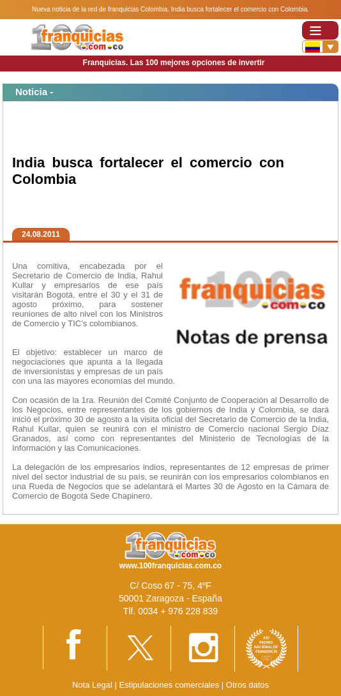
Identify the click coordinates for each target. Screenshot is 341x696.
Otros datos (247, 685)
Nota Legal (92, 685)
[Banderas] (320, 46)
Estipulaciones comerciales (170, 685)
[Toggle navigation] (320, 30)
